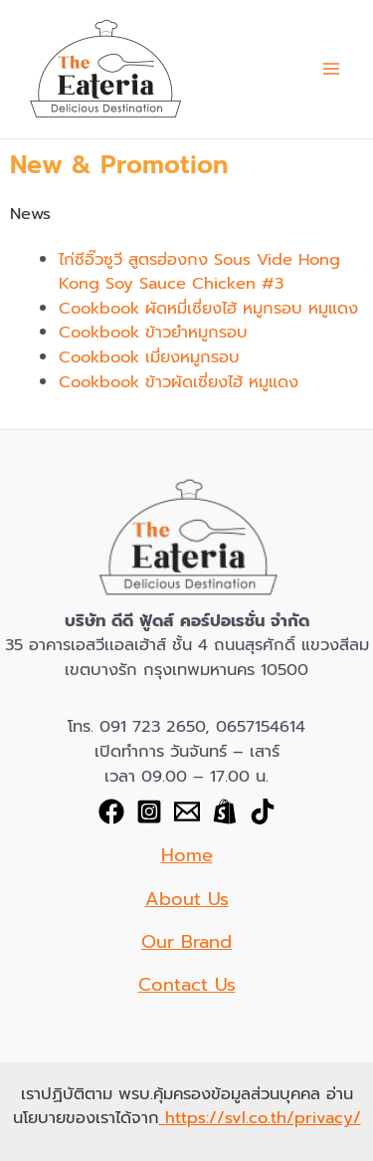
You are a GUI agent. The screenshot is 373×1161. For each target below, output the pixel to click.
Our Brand (186, 942)
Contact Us (187, 985)
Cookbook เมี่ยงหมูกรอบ (149, 357)
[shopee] (225, 811)
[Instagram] (149, 811)
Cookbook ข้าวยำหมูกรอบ (153, 332)
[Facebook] (111, 811)
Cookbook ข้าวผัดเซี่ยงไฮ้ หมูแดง (178, 381)
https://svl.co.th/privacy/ (260, 1117)
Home (187, 855)
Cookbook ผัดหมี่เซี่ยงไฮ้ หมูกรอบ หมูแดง (208, 308)
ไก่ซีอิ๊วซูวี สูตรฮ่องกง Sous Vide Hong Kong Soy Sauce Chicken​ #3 (199, 272)
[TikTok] (263, 811)
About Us (187, 899)
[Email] (187, 811)
